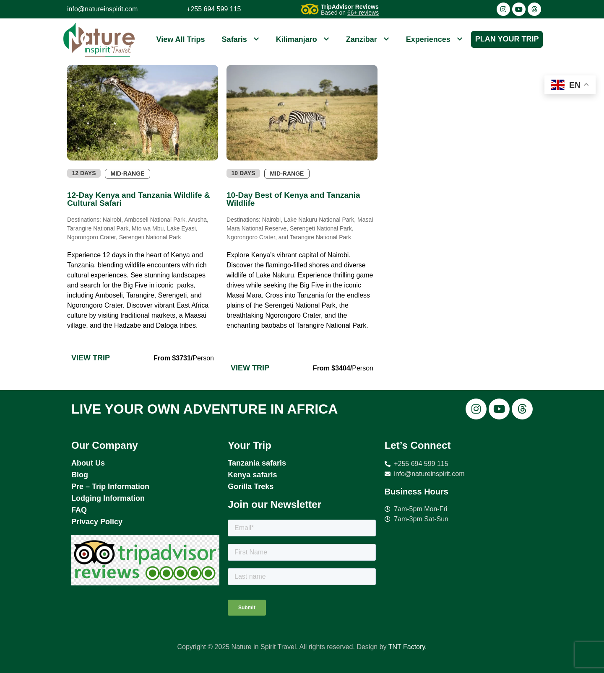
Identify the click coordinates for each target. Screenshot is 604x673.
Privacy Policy (96, 522)
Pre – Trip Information (110, 486)
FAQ (79, 510)
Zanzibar (367, 39)
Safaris (240, 39)
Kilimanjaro (302, 39)
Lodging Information (108, 498)
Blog (79, 475)
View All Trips (180, 39)
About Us (88, 463)
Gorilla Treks (250, 486)
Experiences (434, 39)
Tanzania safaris (257, 463)
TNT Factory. (407, 646)
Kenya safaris (252, 475)
